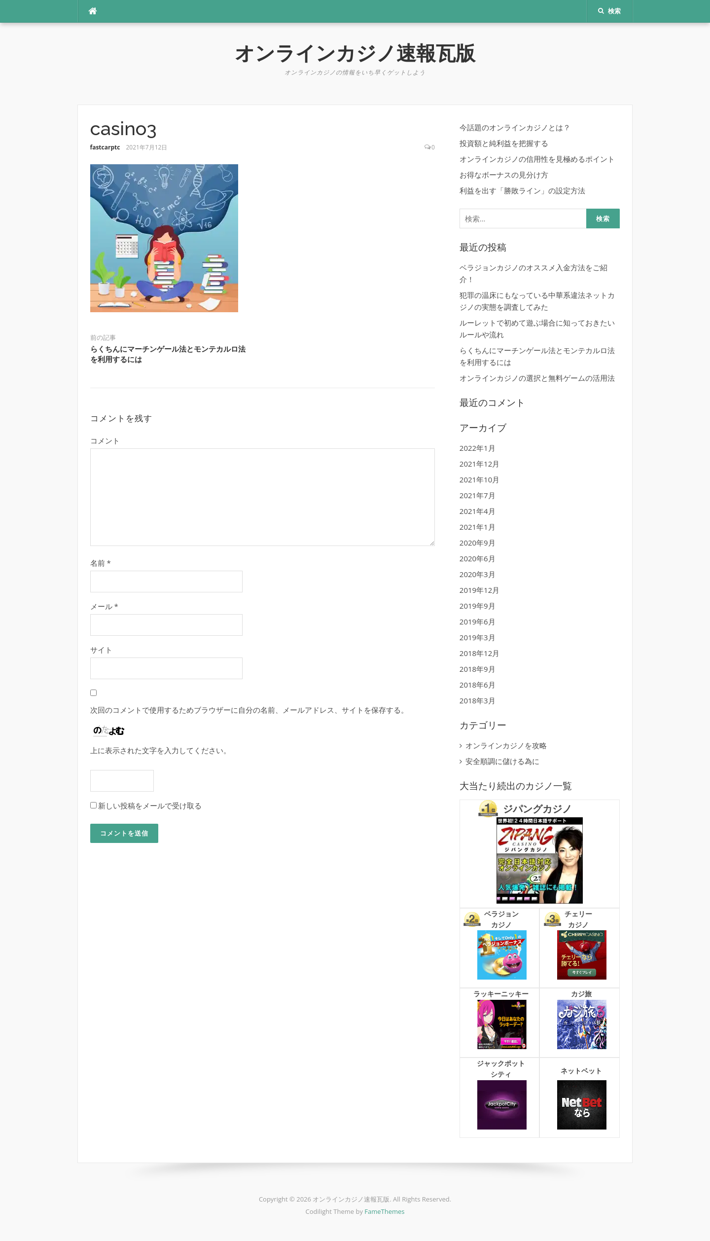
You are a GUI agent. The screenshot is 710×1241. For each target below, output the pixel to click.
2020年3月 (478, 574)
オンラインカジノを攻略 (506, 745)
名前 (100, 563)
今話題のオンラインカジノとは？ (515, 127)
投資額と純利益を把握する (504, 143)
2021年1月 (478, 527)
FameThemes (384, 1211)
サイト (101, 650)
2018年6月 (478, 685)
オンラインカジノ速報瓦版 (355, 53)
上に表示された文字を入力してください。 (160, 750)
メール (104, 606)
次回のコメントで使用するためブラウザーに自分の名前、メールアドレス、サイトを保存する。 (249, 710)
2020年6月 (478, 558)
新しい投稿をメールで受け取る (150, 805)
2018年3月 (478, 700)
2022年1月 (478, 448)
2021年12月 (479, 464)
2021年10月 (479, 479)
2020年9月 (478, 543)
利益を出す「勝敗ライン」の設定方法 (522, 190)
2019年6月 (478, 621)
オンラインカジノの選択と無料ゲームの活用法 (537, 378)
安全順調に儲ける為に (502, 761)
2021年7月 (478, 495)
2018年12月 (479, 653)
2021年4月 (478, 511)
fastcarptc (105, 147)
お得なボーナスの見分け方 (504, 175)
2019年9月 (478, 606)
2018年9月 (478, 669)
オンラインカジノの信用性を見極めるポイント (537, 159)
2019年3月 (478, 637)
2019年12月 (479, 590)
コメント (105, 440)
